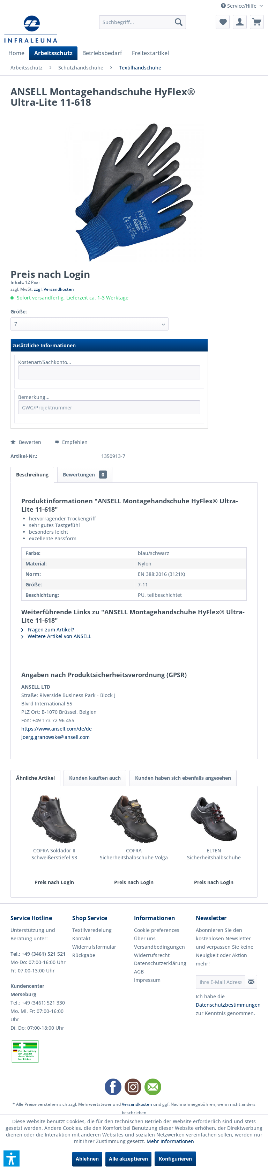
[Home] (16, 53)
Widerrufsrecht (152, 955)
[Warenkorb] (257, 22)
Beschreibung (32, 474)
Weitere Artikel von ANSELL (56, 636)
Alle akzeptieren (128, 1158)
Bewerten (26, 442)
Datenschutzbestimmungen (228, 1004)
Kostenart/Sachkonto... (44, 362)
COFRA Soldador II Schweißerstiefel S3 (54, 854)
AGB (139, 971)
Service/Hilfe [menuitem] (239, 5)
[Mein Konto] (240, 22)
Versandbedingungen (159, 946)
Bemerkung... (34, 397)
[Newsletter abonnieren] (251, 982)
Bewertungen (85, 475)
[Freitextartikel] (150, 53)
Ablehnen (87, 1158)
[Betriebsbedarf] (102, 53)
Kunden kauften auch (95, 778)
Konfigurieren (175, 1158)
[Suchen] (178, 22)
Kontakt (81, 938)
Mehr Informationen (170, 1141)
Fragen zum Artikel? (47, 629)
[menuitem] (142, 22)
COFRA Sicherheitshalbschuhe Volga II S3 (134, 854)
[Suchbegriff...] (142, 22)
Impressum (147, 980)
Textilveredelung (92, 930)
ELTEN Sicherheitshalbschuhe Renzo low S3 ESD (214, 854)
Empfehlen (71, 442)
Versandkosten (137, 1104)
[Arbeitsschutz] (53, 53)
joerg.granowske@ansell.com (55, 737)
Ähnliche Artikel (35, 778)
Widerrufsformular (94, 946)
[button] (11, 1158)
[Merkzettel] (223, 22)
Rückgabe (83, 955)
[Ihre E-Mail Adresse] (220, 982)
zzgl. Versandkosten (54, 289)
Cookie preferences (156, 930)
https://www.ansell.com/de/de (56, 728)
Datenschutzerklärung (160, 963)
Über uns (145, 938)
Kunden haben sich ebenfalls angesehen (183, 778)
